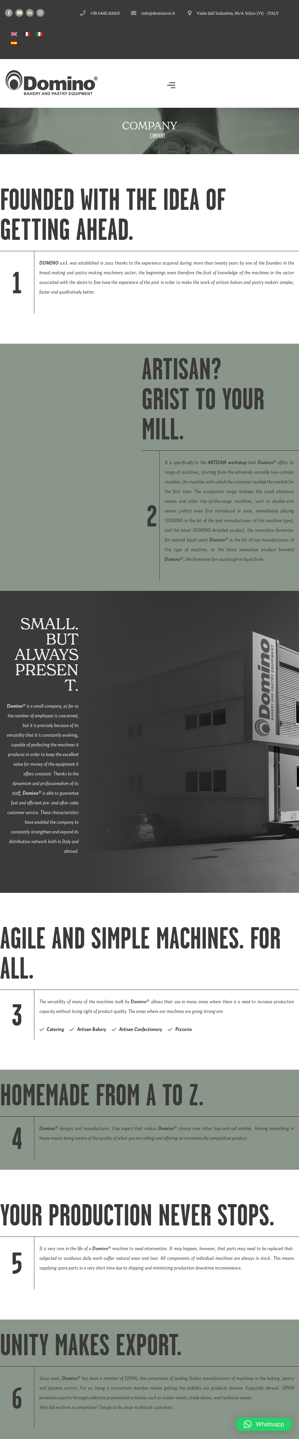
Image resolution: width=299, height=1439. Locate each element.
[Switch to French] (26, 33)
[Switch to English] (14, 33)
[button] (171, 86)
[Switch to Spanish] (14, 42)
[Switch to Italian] (39, 33)
